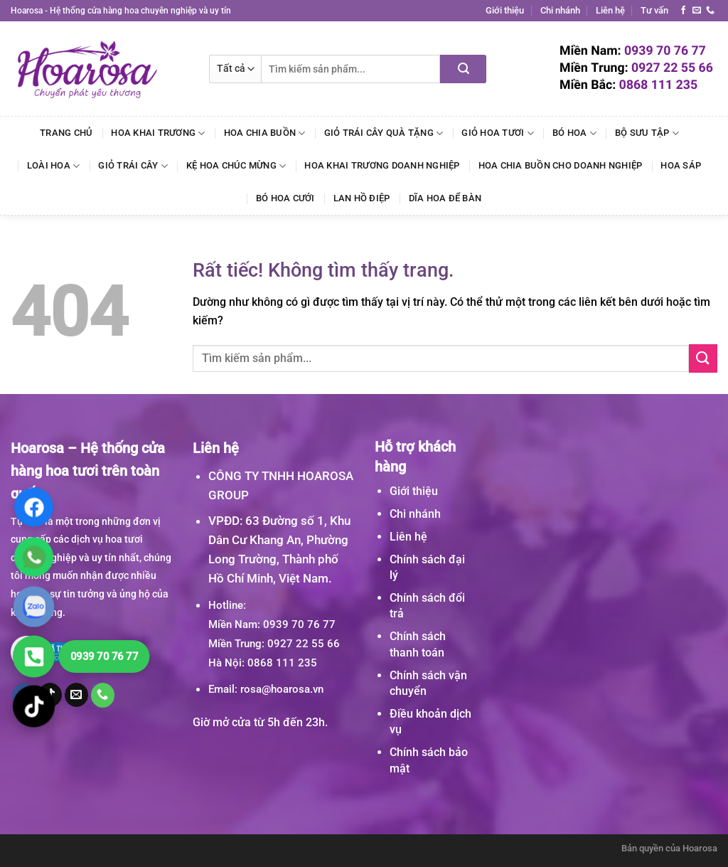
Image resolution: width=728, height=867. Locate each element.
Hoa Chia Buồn (265, 133)
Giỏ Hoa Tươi (497, 133)
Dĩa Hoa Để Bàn (445, 198)
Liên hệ (610, 10)
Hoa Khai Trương (158, 133)
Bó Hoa (574, 133)
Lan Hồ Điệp (361, 198)
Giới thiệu (505, 10)
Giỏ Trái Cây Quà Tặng (384, 133)
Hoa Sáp (680, 165)
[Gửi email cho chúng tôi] (696, 11)
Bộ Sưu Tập (647, 133)
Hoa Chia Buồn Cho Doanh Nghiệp (560, 165)
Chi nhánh (560, 10)
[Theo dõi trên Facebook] (683, 11)
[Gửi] (463, 69)
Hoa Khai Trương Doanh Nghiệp (381, 165)
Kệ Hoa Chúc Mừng (236, 166)
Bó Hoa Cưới (285, 198)
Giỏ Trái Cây (133, 166)
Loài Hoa (53, 166)
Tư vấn (654, 10)
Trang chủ (66, 132)
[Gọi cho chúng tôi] (710, 11)
